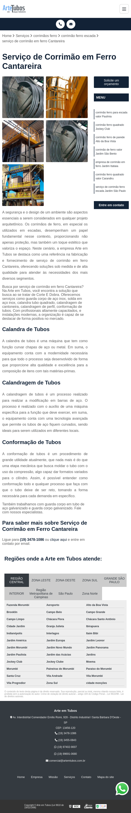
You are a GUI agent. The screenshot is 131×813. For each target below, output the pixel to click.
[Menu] (124, 9)
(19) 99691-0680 (65, 753)
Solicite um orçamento (111, 82)
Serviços (69, 777)
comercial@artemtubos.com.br (65, 761)
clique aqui (58, 539)
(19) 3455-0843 (65, 740)
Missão (53, 777)
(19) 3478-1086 (32, 539)
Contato (86, 777)
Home (21, 777)
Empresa (36, 777)
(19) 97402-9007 (65, 747)
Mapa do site (105, 777)
